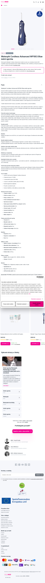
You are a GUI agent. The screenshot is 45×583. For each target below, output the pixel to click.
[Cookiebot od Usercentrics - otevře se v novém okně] (37, 277)
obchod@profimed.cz (5, 510)
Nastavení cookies (4, 527)
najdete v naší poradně (27, 420)
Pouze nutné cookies (8, 304)
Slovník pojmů (3, 536)
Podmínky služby (32, 571)
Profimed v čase (4, 549)
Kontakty (3, 553)
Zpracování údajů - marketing (6, 522)
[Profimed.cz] (5, 2)
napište (26, 422)
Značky (2, 534)
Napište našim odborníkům (22, 431)
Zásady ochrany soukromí (25, 571)
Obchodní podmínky (5, 517)
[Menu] (43, 2)
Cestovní (5, 5)
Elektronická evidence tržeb (6, 524)
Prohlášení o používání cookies (7, 525)
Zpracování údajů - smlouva (6, 520)
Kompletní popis (16, 65)
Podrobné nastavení (36, 298)
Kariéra (2, 551)
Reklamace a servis (4, 537)
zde (30, 293)
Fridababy (3, 541)
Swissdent (3, 542)
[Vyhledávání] (34, 2)
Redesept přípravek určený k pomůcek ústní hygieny (12, 334)
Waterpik (6, 77)
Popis (2, 85)
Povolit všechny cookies (36, 304)
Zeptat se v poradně (5, 512)
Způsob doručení (4, 519)
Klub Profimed (3, 539)
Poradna (2, 532)
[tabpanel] (22, 29)
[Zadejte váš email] (18, 474)
